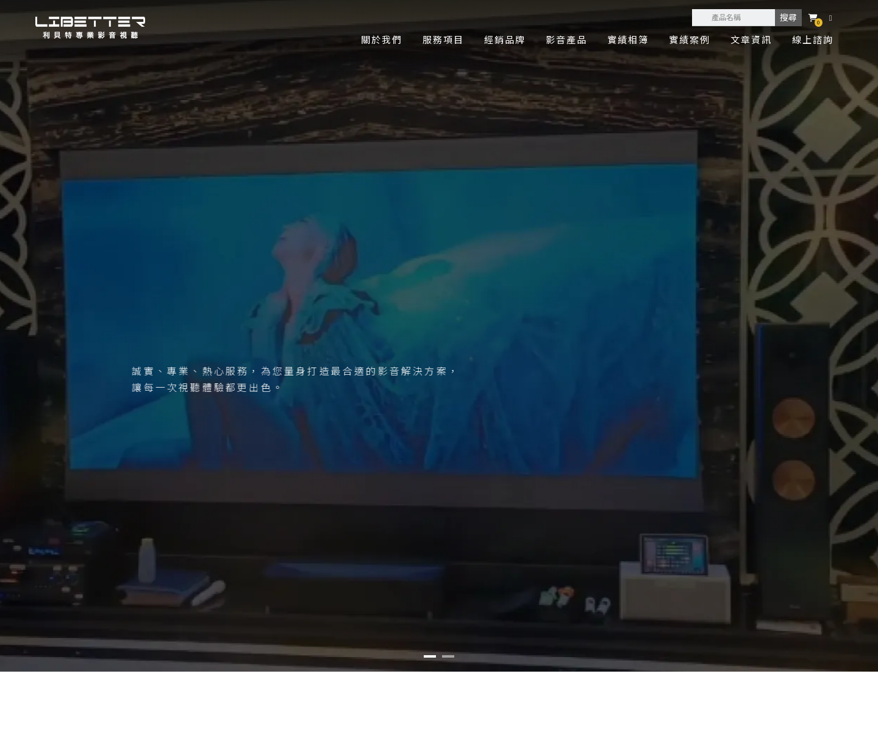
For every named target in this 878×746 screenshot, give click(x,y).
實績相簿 (628, 39)
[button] (430, 656)
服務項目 (443, 39)
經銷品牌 (505, 39)
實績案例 (689, 39)
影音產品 (566, 39)
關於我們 (381, 39)
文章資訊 (751, 39)
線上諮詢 (812, 39)
